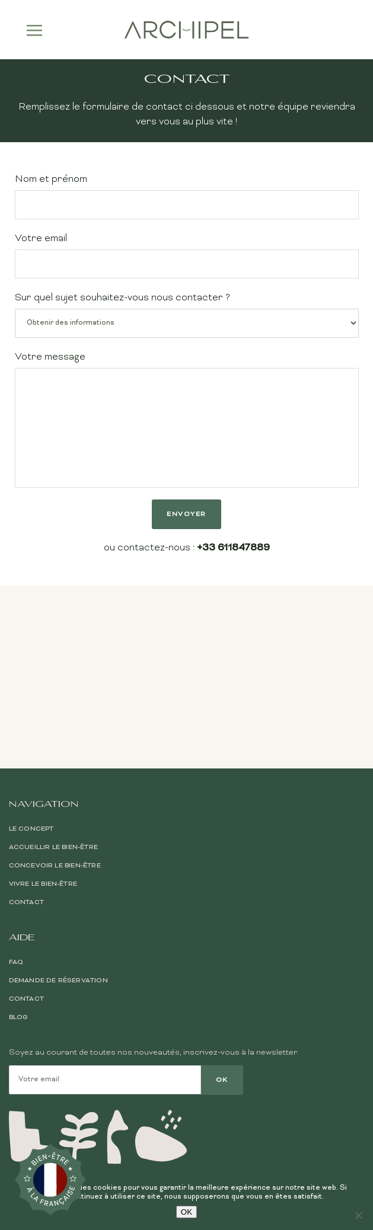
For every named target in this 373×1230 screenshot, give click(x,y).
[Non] (358, 1215)
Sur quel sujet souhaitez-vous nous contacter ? (187, 315)
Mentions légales (333, 1141)
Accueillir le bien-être (53, 723)
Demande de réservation (58, 857)
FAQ (16, 838)
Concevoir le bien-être (55, 742)
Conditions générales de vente (308, 1128)
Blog (18, 893)
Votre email (187, 255)
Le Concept (31, 705)
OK (186, 1211)
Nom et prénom (187, 196)
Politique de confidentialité (314, 1154)
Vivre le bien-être (43, 760)
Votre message (187, 419)
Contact (26, 778)
